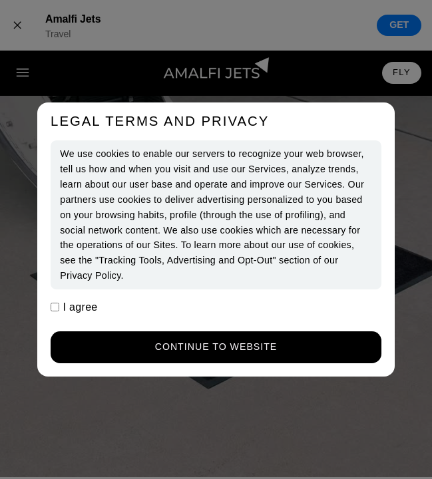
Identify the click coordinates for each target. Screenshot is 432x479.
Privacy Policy (90, 275)
